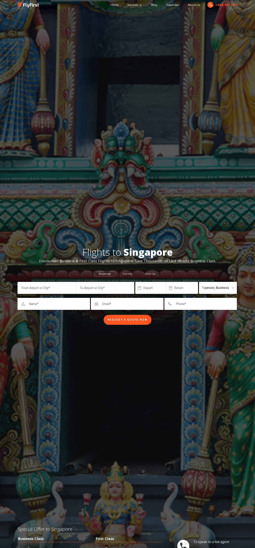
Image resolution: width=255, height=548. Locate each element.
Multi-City (150, 273)
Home (115, 4)
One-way (127, 273)
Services (134, 4)
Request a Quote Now (127, 320)
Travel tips (172, 4)
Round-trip (105, 273)
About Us (194, 4)
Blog (154, 4)
